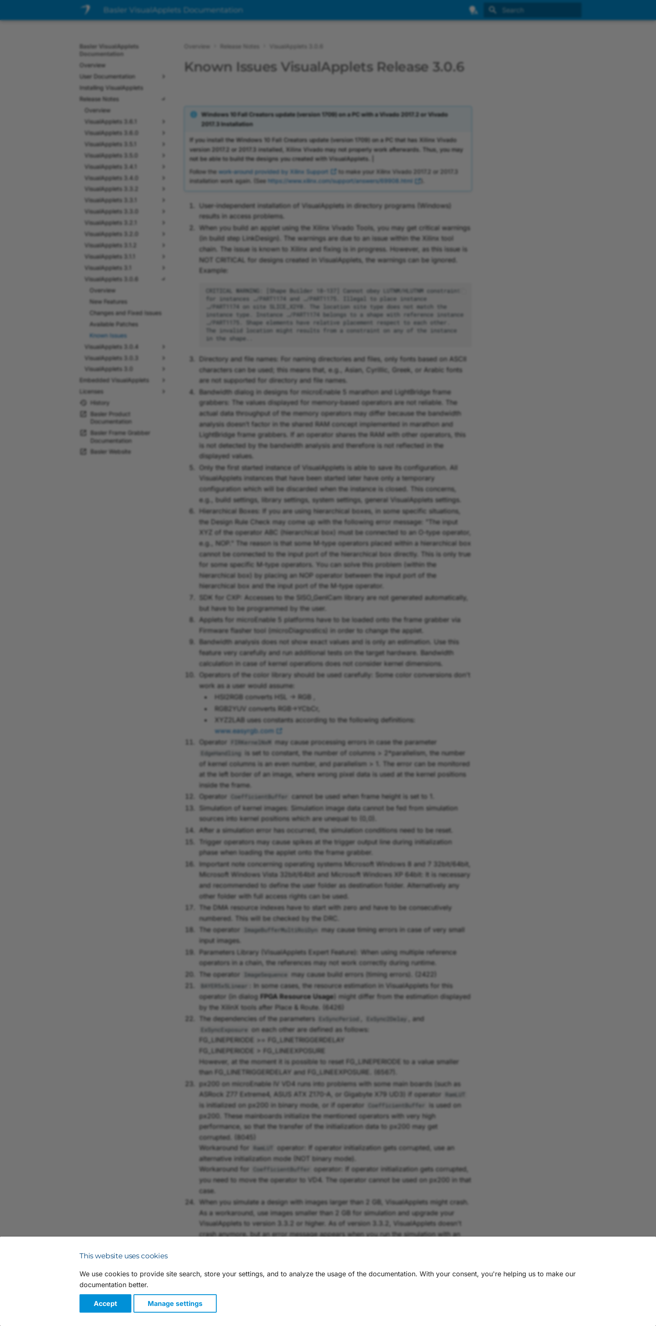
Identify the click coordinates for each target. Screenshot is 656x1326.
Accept (105, 1303)
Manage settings (175, 1303)
